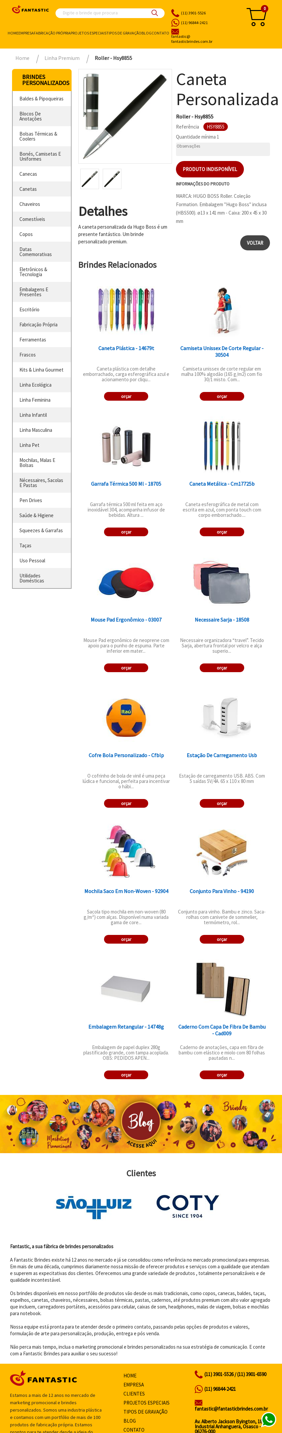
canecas (28, 174)
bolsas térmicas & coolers (38, 136)
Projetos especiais (88, 32)
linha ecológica (35, 385)
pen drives (30, 500)
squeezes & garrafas (41, 530)
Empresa (26, 32)
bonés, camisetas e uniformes (40, 156)
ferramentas (32, 339)
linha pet (29, 445)
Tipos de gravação (124, 32)
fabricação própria (38, 324)
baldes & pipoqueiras (41, 98)
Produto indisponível (210, 169)
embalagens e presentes (33, 292)
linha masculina (35, 430)
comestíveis (32, 219)
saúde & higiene (36, 515)
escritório (29, 309)
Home (13, 32)
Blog (147, 32)
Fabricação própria (52, 32)
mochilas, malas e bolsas (37, 462)
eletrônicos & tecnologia (33, 271)
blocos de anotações (30, 116)
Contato (160, 32)
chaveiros (29, 204)
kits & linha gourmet (41, 370)
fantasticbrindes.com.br (204, 39)
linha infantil (33, 415)
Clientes (134, 1393)
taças (25, 545)
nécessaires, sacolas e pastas (41, 482)
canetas (28, 189)
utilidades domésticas (31, 578)
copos (26, 234)
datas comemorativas (35, 251)
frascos (27, 354)
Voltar (255, 243)
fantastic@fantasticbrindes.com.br (231, 1409)
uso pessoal (32, 560)
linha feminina (35, 400)
